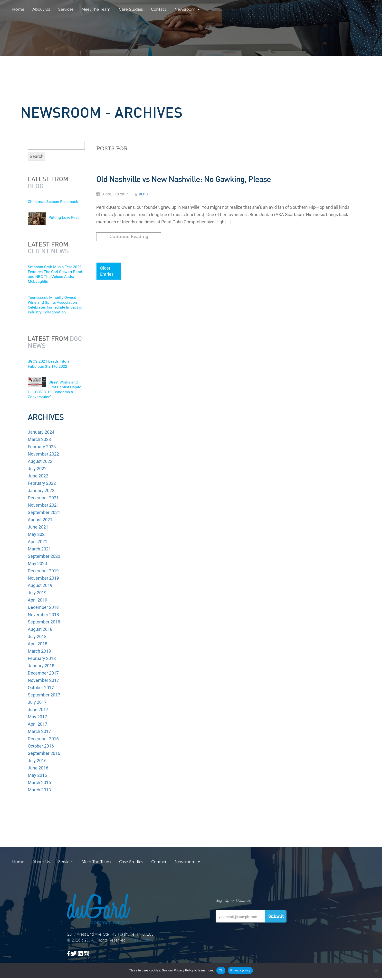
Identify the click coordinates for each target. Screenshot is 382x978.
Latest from (48, 182)
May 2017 (37, 716)
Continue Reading (128, 236)
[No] (375, 970)
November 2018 (43, 614)
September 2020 (44, 556)
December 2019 (43, 570)
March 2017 (39, 731)
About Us (41, 9)
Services (65, 9)
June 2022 (38, 475)
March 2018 (39, 651)
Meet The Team (96, 9)
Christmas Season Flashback (53, 201)
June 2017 (38, 709)
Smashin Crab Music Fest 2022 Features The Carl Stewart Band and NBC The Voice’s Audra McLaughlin (55, 274)
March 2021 (39, 548)
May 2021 (37, 534)
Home (18, 9)
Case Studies (131, 9)
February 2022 (42, 483)
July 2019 (37, 592)
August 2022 (40, 461)
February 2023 (42, 446)
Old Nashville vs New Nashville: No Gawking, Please (183, 179)
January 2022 (41, 490)
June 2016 (38, 767)
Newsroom (184, 9)
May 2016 (37, 775)
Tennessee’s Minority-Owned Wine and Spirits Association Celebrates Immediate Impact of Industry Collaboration (55, 305)
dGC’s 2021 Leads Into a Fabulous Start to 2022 (48, 363)
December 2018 (43, 607)
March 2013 (39, 789)
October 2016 (41, 746)
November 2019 (43, 578)
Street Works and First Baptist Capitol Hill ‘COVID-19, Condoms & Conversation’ (55, 389)
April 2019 (37, 600)
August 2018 (40, 629)
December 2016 (43, 738)
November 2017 (43, 680)
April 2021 (37, 541)
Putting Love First (63, 217)
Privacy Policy (139, 940)
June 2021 (38, 527)
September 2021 (44, 512)
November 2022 (43, 454)
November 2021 (43, 505)
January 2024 (41, 432)
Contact (158, 9)
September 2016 (44, 753)
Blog (143, 194)
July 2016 (37, 760)
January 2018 (41, 665)
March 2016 (39, 782)
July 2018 (37, 636)
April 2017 (37, 724)
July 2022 (37, 468)
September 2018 (44, 621)
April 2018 (37, 643)
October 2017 (41, 687)
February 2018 (42, 658)
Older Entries (107, 271)
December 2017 (43, 673)
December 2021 (43, 497)
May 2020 (37, 563)
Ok (221, 970)
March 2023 (39, 439)
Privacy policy (240, 970)
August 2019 (40, 585)
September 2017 (44, 694)
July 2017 (37, 702)
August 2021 (40, 519)
